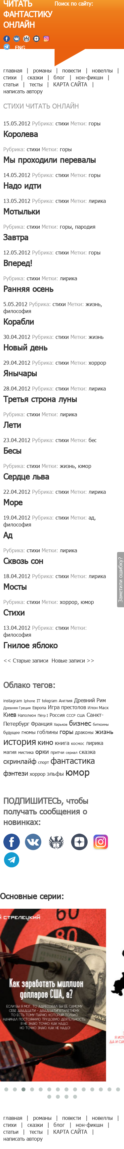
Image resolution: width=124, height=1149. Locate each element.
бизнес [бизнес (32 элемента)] (80, 722)
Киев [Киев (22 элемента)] (9, 714)
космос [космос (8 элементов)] (77, 743)
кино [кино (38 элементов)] (45, 741)
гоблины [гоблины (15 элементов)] (47, 731)
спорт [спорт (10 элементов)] (43, 762)
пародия (85, 226)
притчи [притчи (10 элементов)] (57, 752)
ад (91, 517)
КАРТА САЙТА (70, 84)
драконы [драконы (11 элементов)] (84, 732)
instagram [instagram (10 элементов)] (12, 700)
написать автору (23, 91)
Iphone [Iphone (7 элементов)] (29, 701)
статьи (11, 84)
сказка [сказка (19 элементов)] (87, 751)
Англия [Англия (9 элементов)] (65, 700)
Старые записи (27, 660)
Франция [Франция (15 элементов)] (41, 723)
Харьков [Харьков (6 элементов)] (60, 724)
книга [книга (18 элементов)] (62, 742)
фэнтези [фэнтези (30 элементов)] (15, 772)
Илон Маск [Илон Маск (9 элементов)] (98, 707)
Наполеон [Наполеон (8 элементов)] (27, 715)
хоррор (97, 362)
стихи (10, 77)
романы (42, 70)
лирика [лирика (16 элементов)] (94, 742)
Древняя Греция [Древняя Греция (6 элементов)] (17, 708)
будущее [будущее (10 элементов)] (11, 732)
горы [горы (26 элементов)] (66, 731)
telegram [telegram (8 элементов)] (49, 700)
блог (59, 77)
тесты (36, 84)
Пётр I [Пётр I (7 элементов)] (43, 715)
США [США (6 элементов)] (81, 715)
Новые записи (73, 660)
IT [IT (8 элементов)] (38, 700)
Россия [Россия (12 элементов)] (57, 715)
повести (71, 70)
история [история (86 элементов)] (19, 741)
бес (93, 440)
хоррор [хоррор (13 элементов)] (37, 773)
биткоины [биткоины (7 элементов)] (101, 724)
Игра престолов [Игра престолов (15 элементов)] (67, 707)
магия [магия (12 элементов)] (10, 752)
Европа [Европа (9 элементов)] (39, 707)
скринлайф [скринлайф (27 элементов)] (19, 761)
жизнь (93, 303)
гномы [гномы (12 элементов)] (28, 732)
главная (12, 70)
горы (95, 123)
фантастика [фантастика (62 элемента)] (73, 760)
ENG (19, 47)
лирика (97, 200)
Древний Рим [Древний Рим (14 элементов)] (90, 700)
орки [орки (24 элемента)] (42, 751)
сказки (35, 77)
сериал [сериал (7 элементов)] (71, 752)
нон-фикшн (89, 77)
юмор (84, 465)
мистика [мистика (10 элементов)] (26, 752)
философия (17, 310)
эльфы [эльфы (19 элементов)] (55, 773)
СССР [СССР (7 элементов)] (70, 715)
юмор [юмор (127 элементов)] (77, 772)
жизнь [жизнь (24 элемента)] (104, 731)
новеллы (102, 70)
